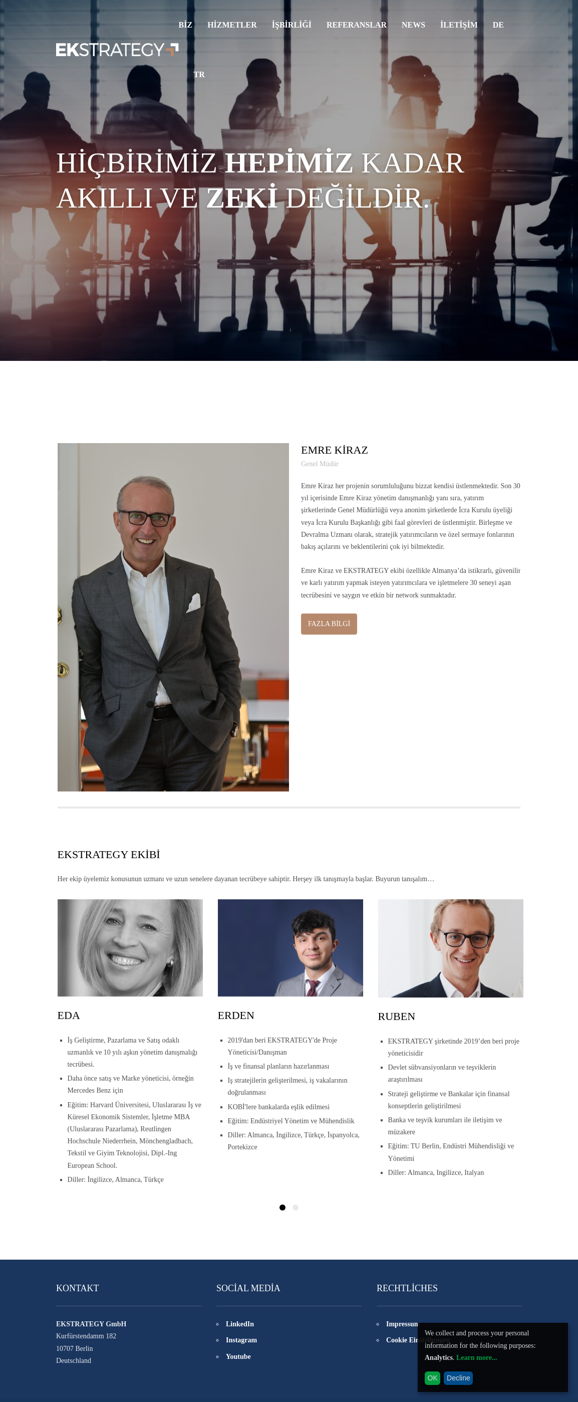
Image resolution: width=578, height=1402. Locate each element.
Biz (186, 25)
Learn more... (476, 1357)
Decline (458, 1378)
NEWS (413, 25)
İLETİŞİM (459, 25)
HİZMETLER (232, 25)
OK (433, 1378)
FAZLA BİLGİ (329, 625)
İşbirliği (292, 25)
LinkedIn (240, 1326)
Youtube (238, 1359)
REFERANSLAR (357, 25)
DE (498, 25)
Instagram (241, 1343)
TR (199, 75)
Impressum (403, 1326)
